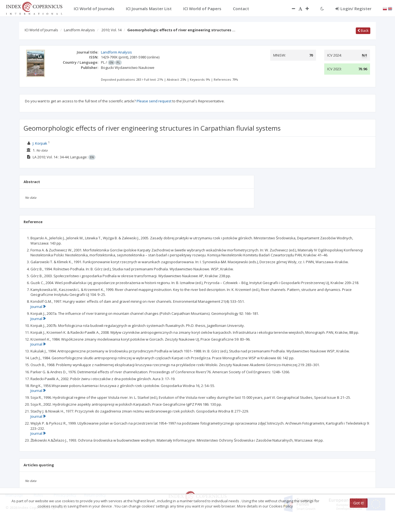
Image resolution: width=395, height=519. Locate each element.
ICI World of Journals (41, 29)
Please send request (154, 101)
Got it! (358, 503)
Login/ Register (353, 8)
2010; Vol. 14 (111, 29)
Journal (38, 306)
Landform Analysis (79, 29)
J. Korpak (40, 143)
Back (363, 30)
